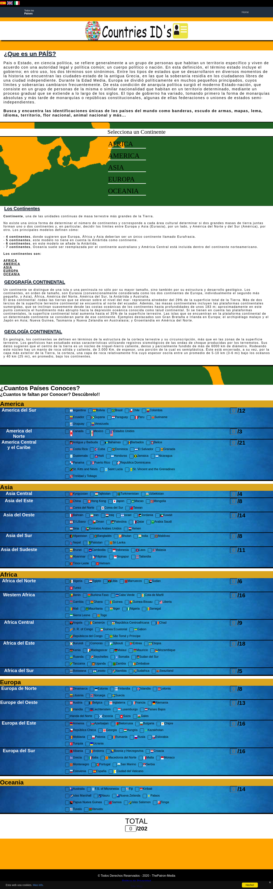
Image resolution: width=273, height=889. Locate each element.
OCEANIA (123, 191)
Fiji (129, 789)
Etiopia (155, 644)
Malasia (159, 550)
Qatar (139, 522)
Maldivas (162, 536)
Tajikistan (103, 494)
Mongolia (158, 501)
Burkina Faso (98, 595)
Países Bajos (155, 710)
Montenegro (79, 765)
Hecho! (250, 885)
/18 (242, 643)
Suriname (159, 417)
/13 (242, 703)
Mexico (96, 433)
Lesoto (99, 671)
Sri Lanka (118, 543)
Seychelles (99, 657)
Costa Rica (79, 449)
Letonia (164, 689)
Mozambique (165, 650)
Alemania (160, 703)
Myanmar (78, 557)
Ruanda (76, 657)
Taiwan (136, 508)
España (99, 771)
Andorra (97, 751)
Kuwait (166, 515)
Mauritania (94, 609)
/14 (242, 515)
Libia (113, 581)
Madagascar (97, 650)
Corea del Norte (82, 508)
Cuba (100, 449)
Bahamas (113, 443)
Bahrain (76, 515)
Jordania (145, 515)
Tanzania (77, 664)
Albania (76, 751)
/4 (240, 494)
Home (245, 12)
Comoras (96, 643)
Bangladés (103, 536)
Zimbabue (141, 664)
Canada (76, 433)
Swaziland (164, 671)
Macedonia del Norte (120, 758)
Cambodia (97, 550)
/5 (240, 671)
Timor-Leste (79, 564)
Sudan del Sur (147, 657)
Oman (98, 522)
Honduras (119, 456)
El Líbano (78, 522)
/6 (240, 581)
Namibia (119, 671)
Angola (76, 623)
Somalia (122, 657)
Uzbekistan (155, 494)
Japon (118, 501)
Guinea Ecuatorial (113, 630)
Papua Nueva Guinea (86, 803)
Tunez (75, 588)
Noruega (97, 696)
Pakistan (95, 543)
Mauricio (140, 650)
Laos (140, 550)
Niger (115, 609)
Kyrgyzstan (79, 494)
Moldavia (77, 737)
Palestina (119, 522)
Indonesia (121, 550)
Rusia (139, 737)
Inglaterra (117, 703)
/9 (240, 623)
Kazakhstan (153, 730)
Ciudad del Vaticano (128, 771)
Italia (93, 758)
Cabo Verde (125, 595)
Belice (156, 443)
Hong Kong (97, 501)
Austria (76, 703)
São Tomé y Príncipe (125, 636)
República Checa (83, 730)
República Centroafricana (130, 623)
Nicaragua (163, 456)
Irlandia (76, 710)
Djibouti (116, 644)
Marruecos (133, 581)
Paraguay (120, 417)
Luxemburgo (128, 710)
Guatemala (79, 456)
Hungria (130, 730)
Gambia (76, 602)
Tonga (163, 803)
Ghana (96, 602)
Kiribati (146, 789)
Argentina (78, 411)
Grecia (76, 758)
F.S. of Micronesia (105, 789)
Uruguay (77, 424)
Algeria (76, 581)
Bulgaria (147, 724)
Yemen (135, 529)
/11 (242, 550)
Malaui (120, 650)
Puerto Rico (100, 463)
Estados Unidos (122, 433)
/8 (240, 501)
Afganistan (78, 536)
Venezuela (100, 424)
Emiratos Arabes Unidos (104, 529)
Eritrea (136, 644)
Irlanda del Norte (81, 716)
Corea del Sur (112, 508)
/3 (240, 431)
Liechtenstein (100, 710)
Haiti (99, 456)
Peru (139, 417)
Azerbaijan (100, 724)
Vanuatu (96, 809)
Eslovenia (78, 771)
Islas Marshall (80, 796)
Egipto (95, 581)
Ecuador (77, 417)
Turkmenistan (128, 494)
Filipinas (100, 557)
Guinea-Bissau (140, 602)
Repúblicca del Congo (86, 636)
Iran (94, 515)
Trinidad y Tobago (83, 476)
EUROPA (121, 179)
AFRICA (120, 144)
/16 (242, 595)
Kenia (75, 650)
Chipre (167, 724)
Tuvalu (76, 809)
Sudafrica (142, 671)
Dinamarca (78, 689)
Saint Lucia (114, 470)
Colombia (154, 411)
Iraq (110, 515)
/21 (242, 442)
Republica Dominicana (134, 463)
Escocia (106, 716)
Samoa (115, 803)
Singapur (121, 557)
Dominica (120, 449)
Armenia (77, 724)
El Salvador (144, 449)
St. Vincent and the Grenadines (152, 470)
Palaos (153, 796)
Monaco (168, 758)
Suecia (118, 696)
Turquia (76, 744)
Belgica (95, 703)
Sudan (155, 581)
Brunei (76, 550)
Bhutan (125, 536)
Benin (75, 595)
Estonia (101, 689)
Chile (134, 411)
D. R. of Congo (81, 630)
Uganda (99, 664)
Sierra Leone (80, 616)
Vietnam (103, 564)
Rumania (119, 737)
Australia (77, 789)
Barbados (136, 443)
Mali (74, 609)
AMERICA (124, 156)
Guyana (98, 417)
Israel (126, 515)
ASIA (116, 167)
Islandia (144, 689)
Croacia (157, 751)
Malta (148, 758)
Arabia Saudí (161, 522)
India (143, 536)
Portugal (103, 765)
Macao (137, 501)
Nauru (104, 796)
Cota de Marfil (153, 595)
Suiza (125, 716)
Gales (143, 716)
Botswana (78, 671)
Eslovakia (160, 737)
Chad (161, 623)
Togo (102, 616)
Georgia (110, 730)
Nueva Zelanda (128, 796)
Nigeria (133, 609)
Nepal (75, 543)
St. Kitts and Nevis (84, 470)
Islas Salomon (140, 803)
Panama (77, 463)
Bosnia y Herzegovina (127, 751)
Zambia (119, 664)
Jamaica (141, 456)
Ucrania (97, 744)
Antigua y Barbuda (84, 443)
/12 (242, 410)
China (75, 501)
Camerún (97, 623)
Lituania (76, 696)
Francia (138, 703)
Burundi (76, 644)
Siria (74, 529)
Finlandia (122, 689)
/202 (141, 828)
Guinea (116, 602)
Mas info (38, 885)
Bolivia (99, 411)
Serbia (149, 765)
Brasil (117, 411)
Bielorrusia (124, 724)
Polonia (98, 737)
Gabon (140, 630)
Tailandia (143, 557)
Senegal (154, 609)
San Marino (126, 765)
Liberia (165, 602)
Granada (167, 449)
